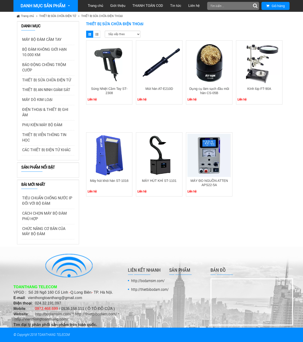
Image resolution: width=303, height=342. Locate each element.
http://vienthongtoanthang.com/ (41, 319)
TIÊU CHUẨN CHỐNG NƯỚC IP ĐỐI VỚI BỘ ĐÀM (47, 201)
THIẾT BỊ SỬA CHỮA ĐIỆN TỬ (57, 16)
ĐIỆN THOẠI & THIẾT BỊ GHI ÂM (45, 112)
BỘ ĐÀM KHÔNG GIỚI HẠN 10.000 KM (44, 52)
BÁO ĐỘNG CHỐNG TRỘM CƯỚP (44, 67)
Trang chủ (27, 16)
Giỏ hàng (275, 6)
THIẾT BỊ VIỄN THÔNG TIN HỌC (44, 137)
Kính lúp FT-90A (259, 89)
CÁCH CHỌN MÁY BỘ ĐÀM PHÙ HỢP (44, 216)
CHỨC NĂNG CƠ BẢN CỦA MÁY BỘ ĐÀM (43, 231)
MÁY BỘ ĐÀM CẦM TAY (42, 39)
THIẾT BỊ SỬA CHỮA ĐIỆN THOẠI (102, 16)
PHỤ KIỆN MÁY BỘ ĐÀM (42, 125)
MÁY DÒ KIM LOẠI (37, 99)
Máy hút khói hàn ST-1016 (109, 181)
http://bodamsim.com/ (53, 314)
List (96, 34)
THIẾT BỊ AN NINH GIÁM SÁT (46, 90)
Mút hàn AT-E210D (159, 89)
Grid (89, 34)
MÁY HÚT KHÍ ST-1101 (159, 181)
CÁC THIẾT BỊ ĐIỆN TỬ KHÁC (46, 150)
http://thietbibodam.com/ (96, 314)
